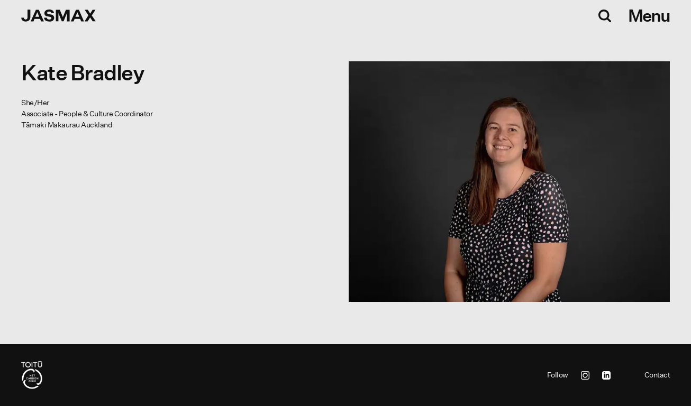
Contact (657, 375)
